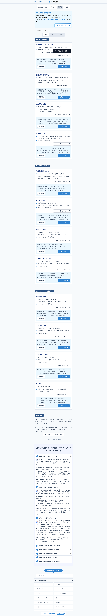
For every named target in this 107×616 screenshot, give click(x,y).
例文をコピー (64, 66)
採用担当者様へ (38, 1)
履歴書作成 (41, 66)
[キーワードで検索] (54, 575)
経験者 (45, 34)
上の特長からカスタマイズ (62, 55)
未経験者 (52, 34)
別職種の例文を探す (41, 30)
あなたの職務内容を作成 (63, 25)
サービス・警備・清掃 (53, 580)
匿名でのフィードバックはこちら (53, 434)
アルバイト (60, 34)
